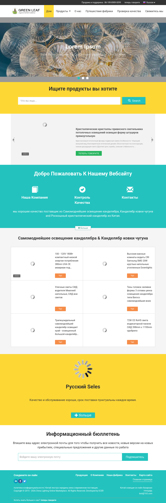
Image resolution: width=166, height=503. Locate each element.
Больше (83, 228)
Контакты (130, 475)
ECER (101, 491)
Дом (49, 11)
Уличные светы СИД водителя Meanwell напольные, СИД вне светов (66, 292)
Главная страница (142, 479)
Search (134, 100)
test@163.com (145, 493)
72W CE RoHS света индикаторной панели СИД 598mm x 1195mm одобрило (139, 325)
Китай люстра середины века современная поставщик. (71, 488)
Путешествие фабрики (99, 11)
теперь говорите (132, 2)
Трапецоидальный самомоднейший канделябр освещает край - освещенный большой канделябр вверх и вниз (66, 327)
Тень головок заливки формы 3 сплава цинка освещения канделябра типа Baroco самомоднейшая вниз (140, 294)
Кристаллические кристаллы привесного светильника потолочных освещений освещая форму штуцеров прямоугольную (109, 132)
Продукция (82, 475)
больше (83, 415)
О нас (77, 11)
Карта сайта (145, 475)
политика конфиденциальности (29, 488)
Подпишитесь (135, 457)
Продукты (62, 11)
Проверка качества (129, 11)
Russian (150, 2)
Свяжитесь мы (154, 11)
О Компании (97, 475)
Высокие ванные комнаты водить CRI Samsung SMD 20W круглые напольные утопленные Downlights (139, 260)
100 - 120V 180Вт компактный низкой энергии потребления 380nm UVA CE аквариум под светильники (66, 260)
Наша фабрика (115, 475)
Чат (60, 275)
